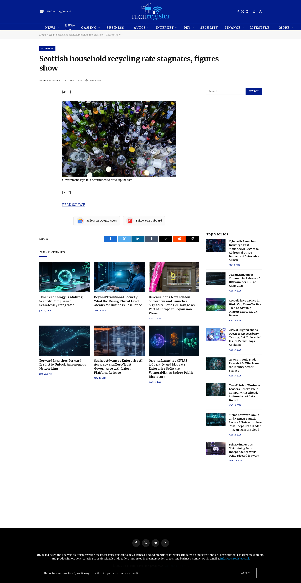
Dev (187, 27)
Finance (233, 27)
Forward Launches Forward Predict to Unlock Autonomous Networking (62, 365)
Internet (165, 27)
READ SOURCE (73, 205)
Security (209, 27)
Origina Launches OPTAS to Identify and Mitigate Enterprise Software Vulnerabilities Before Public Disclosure (171, 368)
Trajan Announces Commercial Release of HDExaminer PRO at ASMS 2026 (244, 280)
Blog (51, 34)
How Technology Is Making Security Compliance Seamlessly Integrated (61, 301)
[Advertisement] (234, 166)
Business (115, 27)
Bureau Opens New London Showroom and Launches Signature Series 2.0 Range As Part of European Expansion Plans (172, 305)
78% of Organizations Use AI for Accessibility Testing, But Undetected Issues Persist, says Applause (245, 337)
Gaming (89, 27)
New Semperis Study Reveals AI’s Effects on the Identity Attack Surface (244, 365)
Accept (245, 573)
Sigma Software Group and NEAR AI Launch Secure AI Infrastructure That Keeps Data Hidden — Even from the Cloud (245, 422)
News (50, 27)
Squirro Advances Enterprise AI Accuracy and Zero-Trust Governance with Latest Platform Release (118, 366)
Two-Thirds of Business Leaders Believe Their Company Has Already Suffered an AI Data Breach (244, 393)
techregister (51, 80)
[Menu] (42, 12)
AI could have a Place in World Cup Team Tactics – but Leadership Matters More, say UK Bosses (245, 308)
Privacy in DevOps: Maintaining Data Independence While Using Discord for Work (244, 450)
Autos (140, 27)
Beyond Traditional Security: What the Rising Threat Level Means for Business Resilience (118, 301)
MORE (284, 27)
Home (42, 34)
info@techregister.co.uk (235, 558)
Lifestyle (259, 27)
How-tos (70, 28)
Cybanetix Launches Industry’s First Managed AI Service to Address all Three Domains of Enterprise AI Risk (244, 251)
